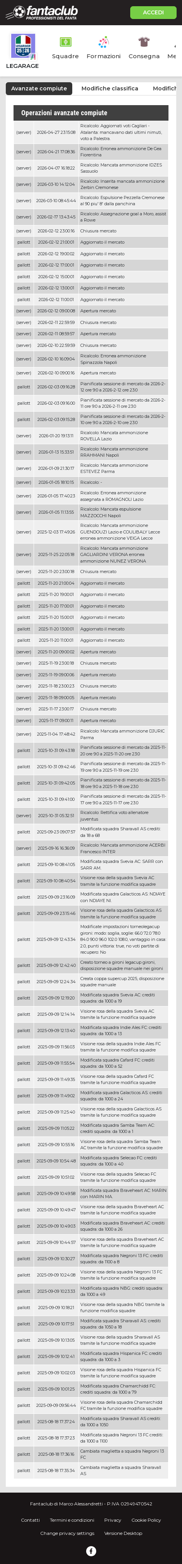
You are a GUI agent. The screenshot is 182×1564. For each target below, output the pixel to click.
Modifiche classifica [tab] (110, 88)
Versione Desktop (123, 1533)
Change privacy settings (67, 1533)
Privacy (112, 1520)
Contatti (30, 1520)
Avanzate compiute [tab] (39, 88)
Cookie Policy (146, 1520)
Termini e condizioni (72, 1520)
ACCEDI (153, 12)
